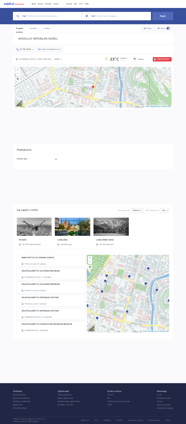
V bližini (47, 28)
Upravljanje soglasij (165, 408)
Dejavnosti (85, 420)
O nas (159, 394)
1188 (86, 4)
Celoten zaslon (169, 69)
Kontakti (33, 28)
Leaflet (147, 106)
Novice (40, 4)
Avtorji (159, 401)
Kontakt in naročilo (65, 405)
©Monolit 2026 (155, 106)
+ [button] (18, 70)
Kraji (96, 420)
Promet (48, 4)
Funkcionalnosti (19, 394)
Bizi (75, 4)
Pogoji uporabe (154, 420)
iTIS (80, 4)
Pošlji (149, 28)
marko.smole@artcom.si (51, 49)
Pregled (19, 28)
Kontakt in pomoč (164, 398)
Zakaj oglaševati (64, 394)
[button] (18, 79)
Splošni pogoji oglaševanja (69, 401)
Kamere (141, 59)
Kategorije (107, 420)
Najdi (162, 16)
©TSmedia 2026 (165, 106)
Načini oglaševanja (65, 398)
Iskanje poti (17, 405)
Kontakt (119, 420)
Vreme (55, 4)
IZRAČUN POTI (163, 59)
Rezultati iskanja (20, 408)
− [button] (18, 74)
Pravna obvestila (164, 405)
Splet (34, 4)
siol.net (69, 4)
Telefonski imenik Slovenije (118, 401)
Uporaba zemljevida (21, 398)
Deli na (165, 28)
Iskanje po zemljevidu (21, 401)
